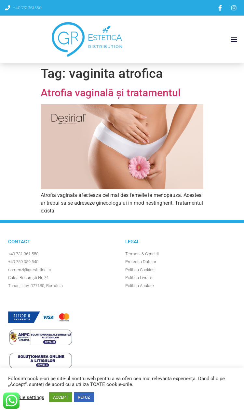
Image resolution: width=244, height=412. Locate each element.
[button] (233, 39)
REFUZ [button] (84, 397)
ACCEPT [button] (60, 397)
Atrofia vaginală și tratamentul (111, 93)
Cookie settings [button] (27, 397)
